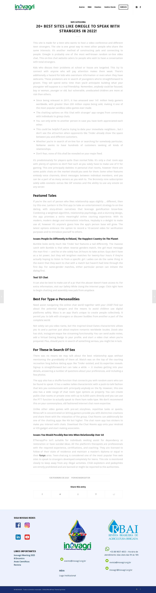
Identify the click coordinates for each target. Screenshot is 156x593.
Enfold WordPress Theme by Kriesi (54, 589)
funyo (42, 455)
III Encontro (19, 558)
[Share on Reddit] (114, 494)
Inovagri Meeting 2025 (24, 555)
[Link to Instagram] (136, 7)
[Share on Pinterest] (96, 494)
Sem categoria (78, 22)
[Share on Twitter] (60, 494)
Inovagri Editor (82, 478)
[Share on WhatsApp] (78, 494)
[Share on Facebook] (42, 494)
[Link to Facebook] (140, 7)
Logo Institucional (67, 575)
